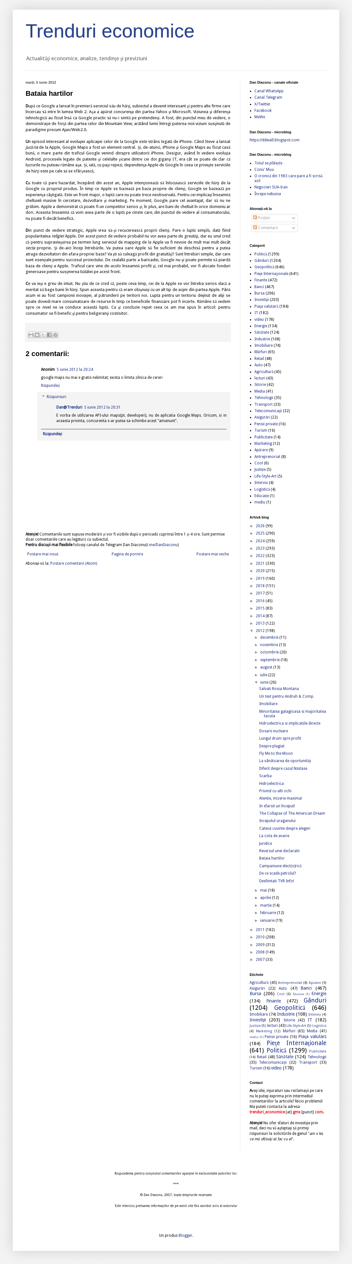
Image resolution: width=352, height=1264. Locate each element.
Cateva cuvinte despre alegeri (284, 828)
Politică (260, 254)
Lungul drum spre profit (280, 738)
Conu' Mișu (264, 169)
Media (259, 391)
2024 (261, 541)
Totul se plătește (268, 163)
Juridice (265, 843)
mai (264, 890)
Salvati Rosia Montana (279, 688)
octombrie (270, 652)
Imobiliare (263, 345)
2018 (261, 586)
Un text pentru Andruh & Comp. (286, 696)
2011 (261, 929)
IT (256, 313)
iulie (264, 675)
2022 (261, 555)
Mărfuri (260, 352)
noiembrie (269, 645)
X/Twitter (262, 104)
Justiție (260, 469)
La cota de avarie (274, 836)
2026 (261, 526)
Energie (260, 326)
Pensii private (266, 424)
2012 (261, 630)
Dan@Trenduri (69, 407)
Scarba (265, 776)
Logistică (262, 489)
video (259, 319)
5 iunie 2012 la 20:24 (75, 369)
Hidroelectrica (271, 783)
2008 (261, 952)
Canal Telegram (268, 97)
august (266, 667)
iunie (264, 682)
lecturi (259, 378)
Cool (258, 463)
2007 (261, 959)
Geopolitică (264, 267)
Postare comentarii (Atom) (73, 563)
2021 (261, 563)
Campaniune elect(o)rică (280, 866)
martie (266, 905)
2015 (261, 608)
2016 (261, 601)
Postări (261, 218)
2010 (261, 937)
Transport (263, 404)
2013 (261, 623)
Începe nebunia (267, 194)
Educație (261, 496)
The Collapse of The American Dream (292, 813)
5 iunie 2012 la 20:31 (102, 407)
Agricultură (263, 372)
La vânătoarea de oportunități (285, 761)
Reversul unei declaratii (279, 851)
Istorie (260, 384)
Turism (260, 430)
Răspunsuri (56, 397)
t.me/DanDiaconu (162, 545)
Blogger (185, 1235)
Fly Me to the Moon (276, 753)
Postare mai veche (212, 554)
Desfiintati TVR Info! (276, 881)
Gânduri (261, 260)
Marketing (263, 443)
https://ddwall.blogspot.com (275, 140)
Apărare (261, 450)
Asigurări (262, 417)
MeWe (259, 117)
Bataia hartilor (272, 858)
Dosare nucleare (273, 731)
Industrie (262, 339)
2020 (261, 571)
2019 (261, 578)
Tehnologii (263, 397)
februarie (268, 913)
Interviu (261, 482)
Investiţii (261, 299)
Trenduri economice (110, 31)
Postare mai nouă (42, 554)
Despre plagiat (271, 746)
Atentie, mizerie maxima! (280, 798)
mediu (259, 502)
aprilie (266, 897)
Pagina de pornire (127, 554)
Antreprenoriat (267, 456)
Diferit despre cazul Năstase (283, 768)
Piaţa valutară (266, 306)
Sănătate (261, 332)
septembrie (270, 660)
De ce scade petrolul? (277, 873)
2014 (261, 616)
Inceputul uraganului (277, 821)
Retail (259, 358)
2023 (261, 548)
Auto (258, 365)
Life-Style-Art (265, 476)
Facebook (263, 110)
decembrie (269, 637)
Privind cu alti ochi (275, 791)
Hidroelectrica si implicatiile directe (289, 723)
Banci (259, 287)
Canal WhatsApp (269, 91)
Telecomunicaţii (268, 411)
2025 (261, 533)
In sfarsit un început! (277, 806)
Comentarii (265, 228)
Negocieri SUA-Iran (271, 187)
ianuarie (268, 920)
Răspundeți (50, 385)
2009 (261, 945)
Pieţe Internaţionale (271, 273)
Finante (260, 280)
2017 (261, 593)
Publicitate (263, 437)
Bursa (259, 293)
